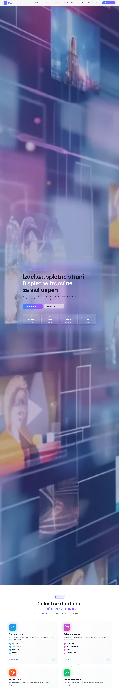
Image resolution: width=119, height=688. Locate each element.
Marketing (81, 2)
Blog (93, 2)
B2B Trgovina (58, 2)
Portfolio (88, 2)
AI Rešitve (66, 2)
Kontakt (98, 2)
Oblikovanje (74, 2)
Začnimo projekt (32, 306)
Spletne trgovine (48, 2)
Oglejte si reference (53, 306)
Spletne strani (38, 2)
